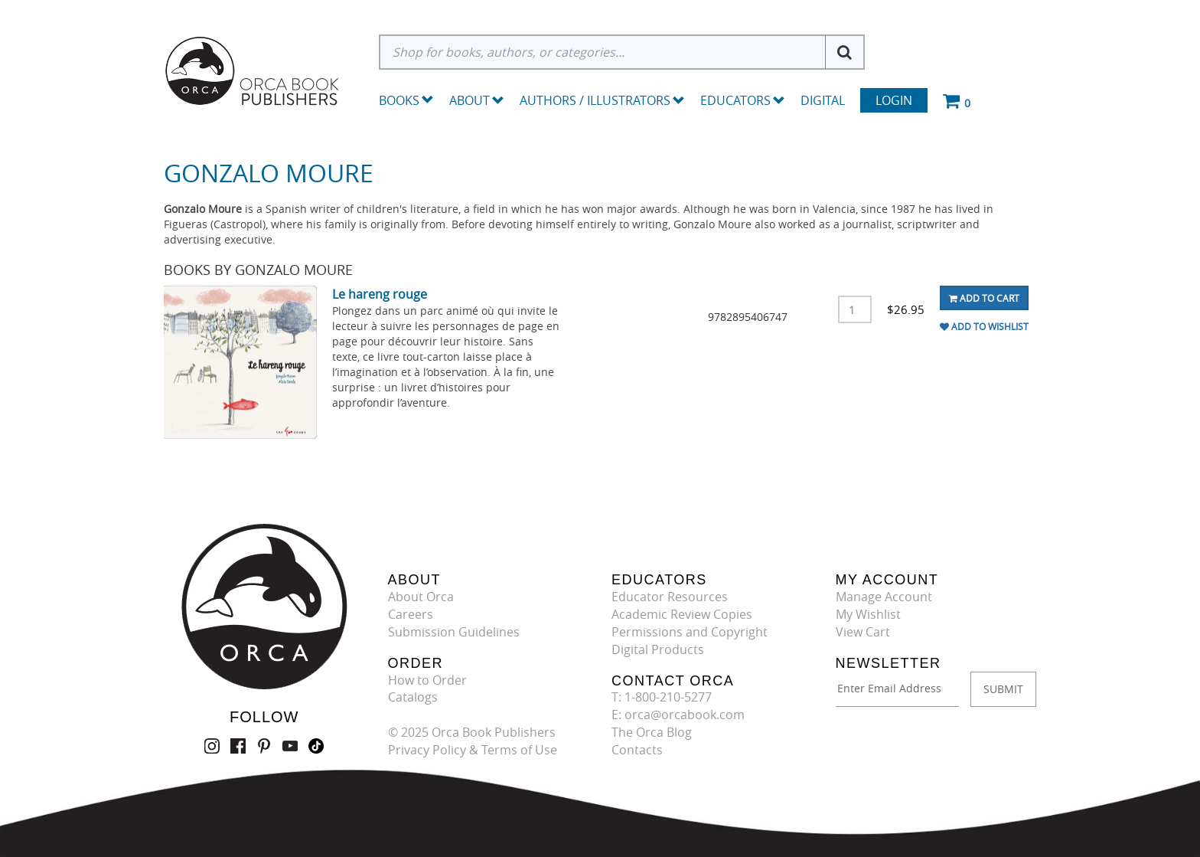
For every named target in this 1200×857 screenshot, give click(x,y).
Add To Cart (984, 298)
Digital (823, 100)
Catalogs (413, 697)
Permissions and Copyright (689, 631)
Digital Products (657, 649)
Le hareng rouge (379, 294)
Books (399, 100)
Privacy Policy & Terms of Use (472, 749)
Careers (410, 614)
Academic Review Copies (681, 614)
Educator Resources (669, 596)
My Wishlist (868, 614)
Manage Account (884, 596)
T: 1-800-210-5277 (661, 697)
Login (894, 100)
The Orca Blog (651, 732)
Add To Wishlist (984, 326)
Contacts (637, 749)
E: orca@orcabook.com (678, 714)
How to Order (427, 680)
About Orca (421, 596)
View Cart (863, 631)
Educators (742, 100)
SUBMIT (1003, 689)
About (476, 100)
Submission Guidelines (454, 631)
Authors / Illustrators (602, 100)
